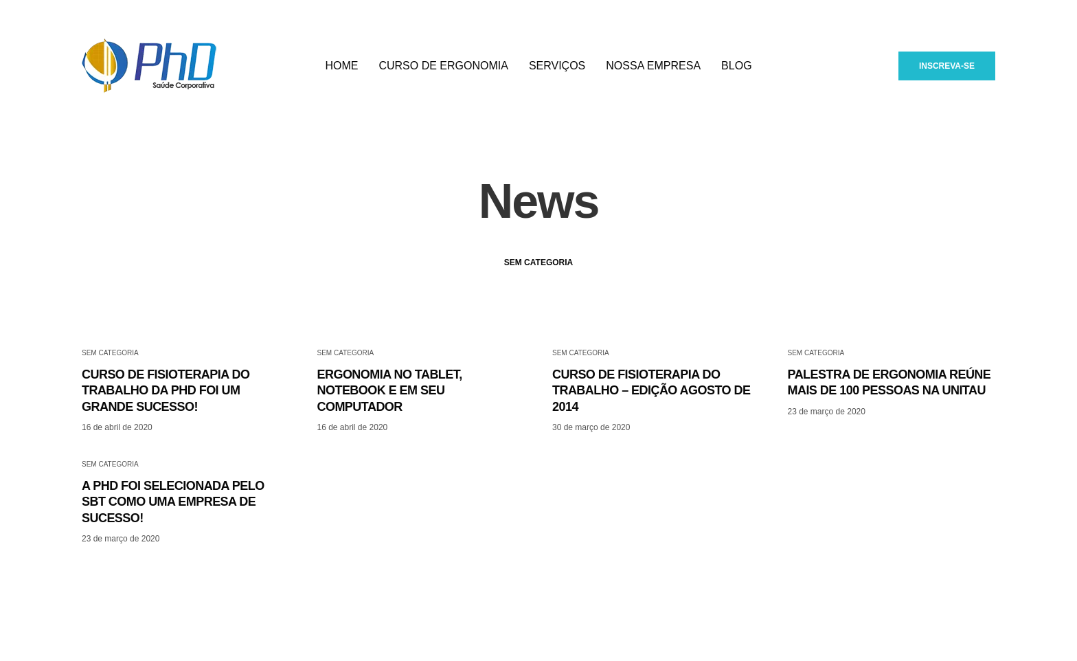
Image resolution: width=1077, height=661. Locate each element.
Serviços (557, 68)
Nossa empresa (653, 68)
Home (341, 68)
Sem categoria (538, 288)
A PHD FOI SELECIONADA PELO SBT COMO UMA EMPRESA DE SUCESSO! (173, 528)
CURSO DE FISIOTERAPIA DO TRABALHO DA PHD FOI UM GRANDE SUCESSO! (165, 417)
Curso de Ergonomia (443, 68)
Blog (736, 68)
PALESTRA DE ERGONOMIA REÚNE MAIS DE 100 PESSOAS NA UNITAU (889, 408)
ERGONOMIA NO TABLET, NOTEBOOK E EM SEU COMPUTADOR (389, 417)
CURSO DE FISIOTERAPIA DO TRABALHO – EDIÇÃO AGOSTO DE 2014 (651, 417)
